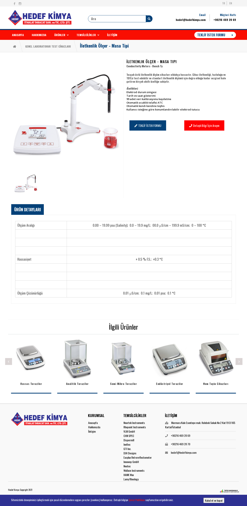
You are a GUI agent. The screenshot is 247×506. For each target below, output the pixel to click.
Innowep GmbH (131, 462)
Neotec (127, 466)
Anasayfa (93, 423)
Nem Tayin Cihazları (215, 384)
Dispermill (129, 440)
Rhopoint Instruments (135, 427)
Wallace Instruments (134, 470)
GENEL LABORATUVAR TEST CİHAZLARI (48, 46)
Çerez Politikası (137, 500)
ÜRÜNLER (61, 35)
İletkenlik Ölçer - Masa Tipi (104, 45)
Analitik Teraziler (77, 384)
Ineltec (127, 444)
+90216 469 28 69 (224, 20)
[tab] (27, 209)
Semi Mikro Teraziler (123, 384)
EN (230, 3)
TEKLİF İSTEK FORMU (215, 35)
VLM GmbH (129, 431)
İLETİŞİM (112, 35)
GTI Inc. (127, 449)
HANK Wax (129, 475)
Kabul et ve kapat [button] (214, 500)
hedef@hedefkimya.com (191, 20)
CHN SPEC (129, 436)
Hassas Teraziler (31, 384)
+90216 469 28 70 (180, 444)
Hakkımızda (94, 427)
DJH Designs (130, 453)
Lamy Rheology (131, 479)
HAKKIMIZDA (39, 35)
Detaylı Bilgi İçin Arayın (204, 125)
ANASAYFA (18, 35)
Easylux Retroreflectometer (138, 457)
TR (223, 3)
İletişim (92, 431)
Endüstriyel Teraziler (169, 384)
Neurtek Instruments (134, 423)
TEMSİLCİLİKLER (88, 35)
